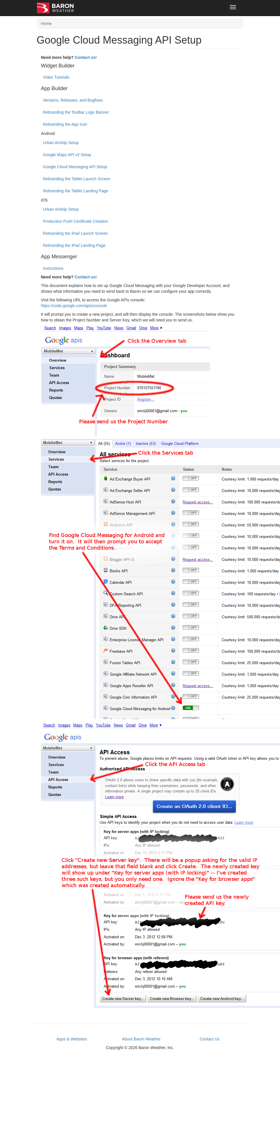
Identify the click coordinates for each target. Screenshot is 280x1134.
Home (46, 23)
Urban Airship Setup (61, 142)
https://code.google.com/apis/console (74, 305)
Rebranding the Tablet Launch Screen (77, 179)
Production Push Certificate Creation (75, 221)
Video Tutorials (56, 77)
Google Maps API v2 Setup (67, 154)
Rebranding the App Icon (65, 124)
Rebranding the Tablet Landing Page (75, 191)
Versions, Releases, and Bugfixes (73, 100)
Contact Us (209, 1039)
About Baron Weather (141, 1039)
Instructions (53, 268)
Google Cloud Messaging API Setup (75, 166)
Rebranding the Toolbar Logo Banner (76, 112)
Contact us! (86, 57)
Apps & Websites (72, 1039)
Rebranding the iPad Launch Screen (75, 233)
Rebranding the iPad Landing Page (74, 245)
